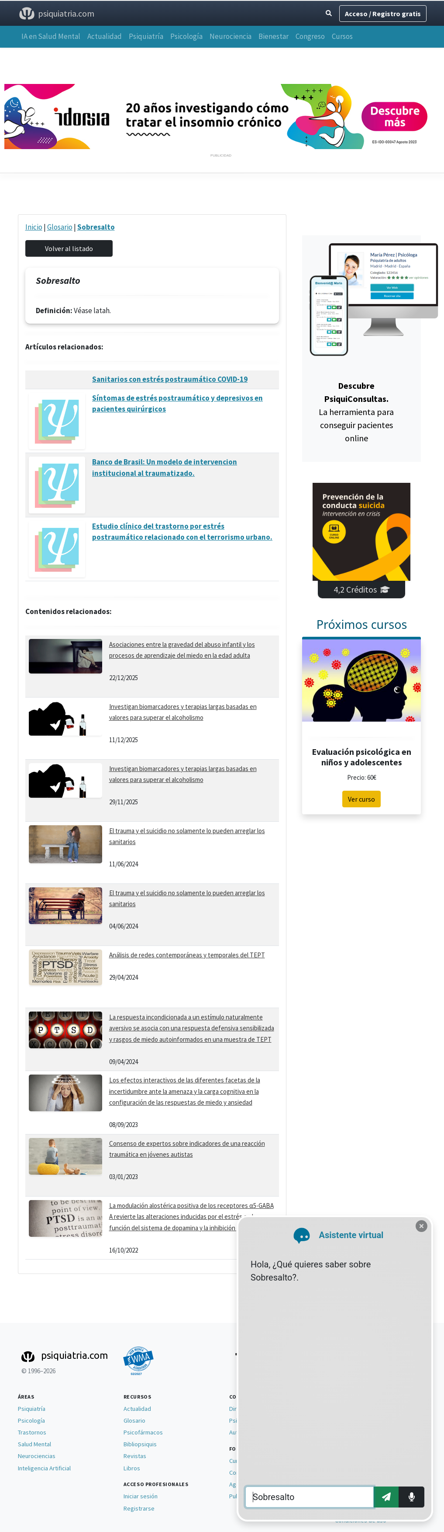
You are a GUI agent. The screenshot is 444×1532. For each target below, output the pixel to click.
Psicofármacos (143, 1432)
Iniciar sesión (141, 1496)
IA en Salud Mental (50, 36)
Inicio (33, 227)
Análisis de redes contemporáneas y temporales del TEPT (187, 955)
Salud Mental (34, 1444)
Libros (132, 1468)
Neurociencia (230, 36)
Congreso (310, 36)
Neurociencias (36, 1456)
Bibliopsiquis (140, 1444)
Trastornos (32, 1432)
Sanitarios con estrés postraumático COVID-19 (170, 379)
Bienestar (273, 36)
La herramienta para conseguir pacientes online (356, 411)
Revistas (135, 1456)
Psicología (186, 36)
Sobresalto (96, 227)
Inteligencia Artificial (44, 1468)
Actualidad (104, 36)
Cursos (342, 36)
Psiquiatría (146, 36)
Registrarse (139, 1508)
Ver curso (361, 799)
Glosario (59, 227)
